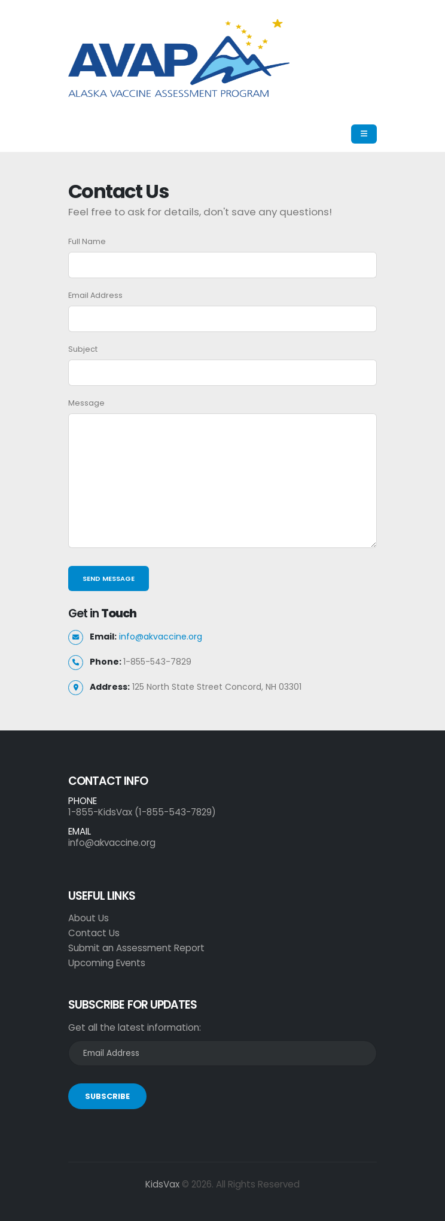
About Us (88, 918)
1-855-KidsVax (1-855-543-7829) (142, 812)
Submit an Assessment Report (136, 948)
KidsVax (162, 1184)
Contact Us (94, 933)
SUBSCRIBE (107, 1096)
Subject (82, 349)
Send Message (109, 578)
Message (86, 403)
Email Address (95, 295)
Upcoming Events (106, 963)
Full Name (87, 241)
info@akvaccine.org (160, 637)
